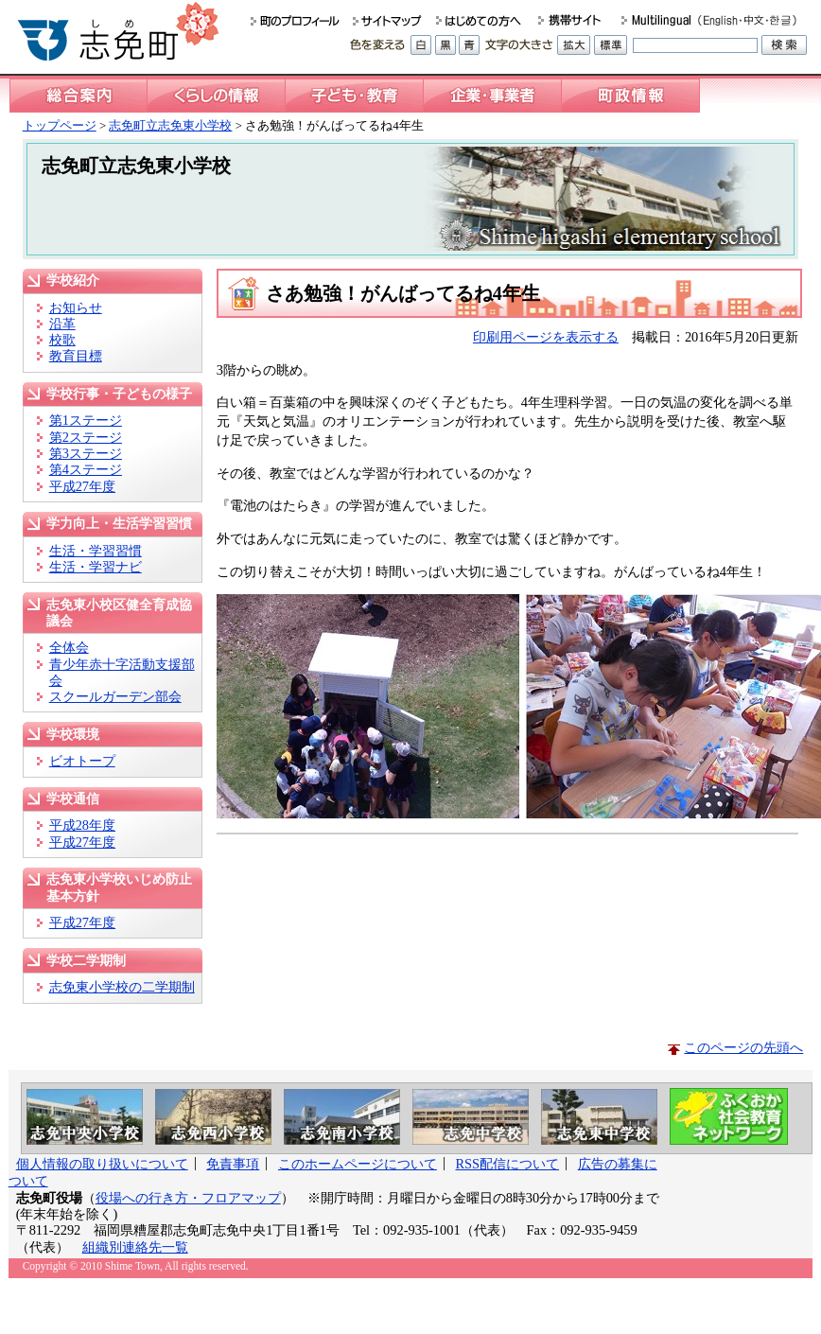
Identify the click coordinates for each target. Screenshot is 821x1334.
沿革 (62, 323)
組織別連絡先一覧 (135, 1247)
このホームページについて (357, 1163)
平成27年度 (82, 486)
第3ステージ (85, 453)
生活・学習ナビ (95, 566)
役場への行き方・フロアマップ (188, 1197)
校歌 (62, 339)
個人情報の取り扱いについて (102, 1163)
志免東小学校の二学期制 (122, 986)
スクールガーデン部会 (115, 696)
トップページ (59, 125)
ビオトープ (82, 760)
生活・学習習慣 (95, 550)
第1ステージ (85, 420)
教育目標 (75, 355)
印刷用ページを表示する (546, 336)
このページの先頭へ (743, 1047)
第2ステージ (85, 437)
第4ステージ (85, 469)
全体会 (69, 647)
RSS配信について (508, 1163)
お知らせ (75, 307)
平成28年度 (82, 825)
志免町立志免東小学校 (170, 125)
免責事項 (232, 1163)
